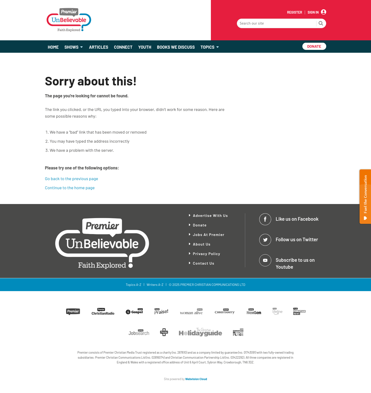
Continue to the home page (70, 187)
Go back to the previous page (71, 178)
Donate (200, 225)
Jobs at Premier (209, 234)
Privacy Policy (206, 253)
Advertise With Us (210, 215)
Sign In (313, 12)
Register (294, 12)
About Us (202, 244)
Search (321, 24)
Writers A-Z (155, 285)
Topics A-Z (133, 285)
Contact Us (203, 263)
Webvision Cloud (196, 379)
